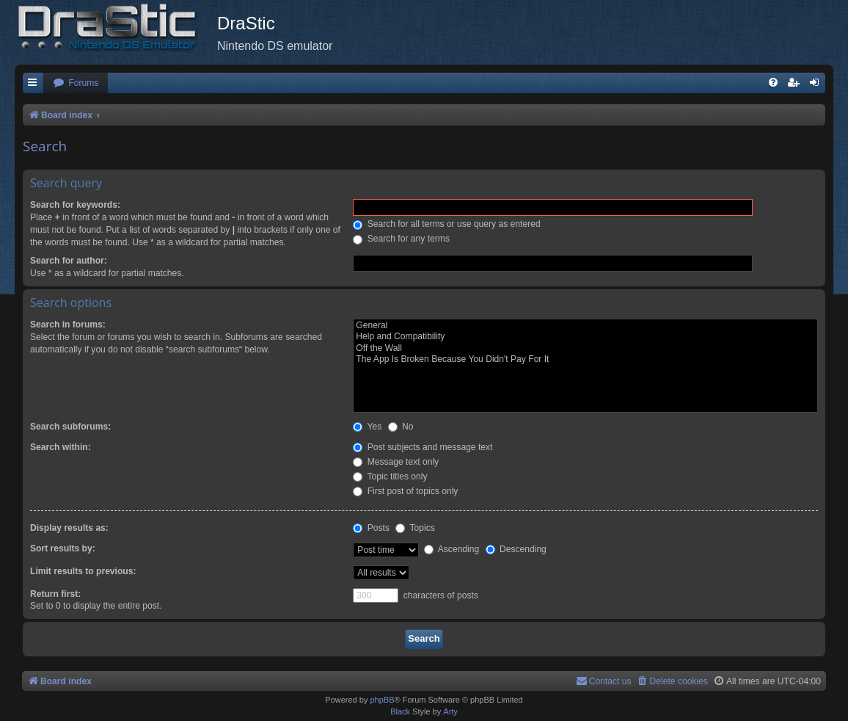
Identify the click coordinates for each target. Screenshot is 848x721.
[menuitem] (75, 83)
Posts (371, 528)
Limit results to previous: (83, 571)
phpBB (382, 699)
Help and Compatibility (585, 337)
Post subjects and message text (422, 447)
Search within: (60, 447)
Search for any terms (401, 238)
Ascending (451, 549)
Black (400, 711)
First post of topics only (405, 491)
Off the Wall (585, 349)
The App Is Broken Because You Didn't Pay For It (585, 360)
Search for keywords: (75, 205)
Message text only (396, 462)
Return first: (55, 594)
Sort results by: (62, 548)
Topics (414, 528)
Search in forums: (68, 324)
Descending (516, 549)
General (585, 326)
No (401, 426)
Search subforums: (70, 426)
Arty (450, 711)
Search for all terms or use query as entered (446, 224)
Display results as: (69, 528)
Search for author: (68, 261)
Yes (367, 426)
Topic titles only (390, 476)
